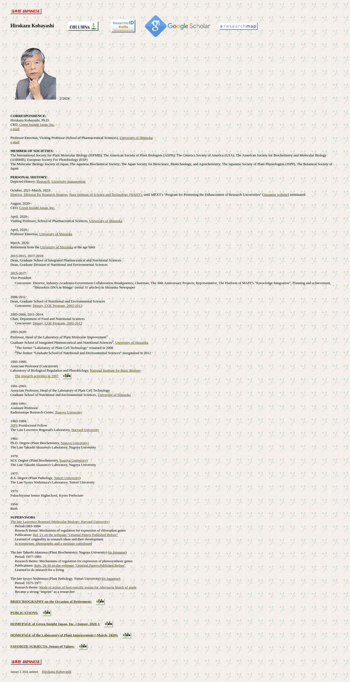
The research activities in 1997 (37, 376)
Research (43, 181)
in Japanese (117, 552)
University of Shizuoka (136, 138)
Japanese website (276, 195)
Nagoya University (68, 412)
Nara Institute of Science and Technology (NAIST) (105, 195)
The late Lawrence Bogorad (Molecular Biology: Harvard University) (60, 522)
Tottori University (66, 478)
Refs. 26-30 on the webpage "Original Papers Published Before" (80, 565)
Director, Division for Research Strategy (39, 195)
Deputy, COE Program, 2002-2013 (57, 306)
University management (68, 181)
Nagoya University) (75, 443)
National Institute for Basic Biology (115, 370)
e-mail (14, 129)
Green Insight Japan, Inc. (37, 125)
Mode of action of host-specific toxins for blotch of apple (87, 587)
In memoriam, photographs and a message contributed (53, 543)
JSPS (14, 425)
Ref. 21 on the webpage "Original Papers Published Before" (75, 535)
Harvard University (85, 430)
